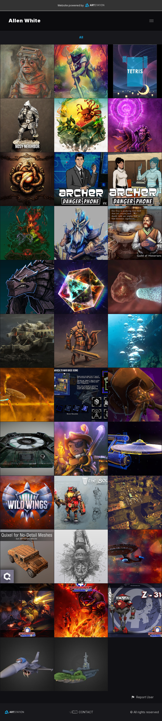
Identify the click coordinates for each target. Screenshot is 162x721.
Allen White (24, 21)
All (81, 37)
